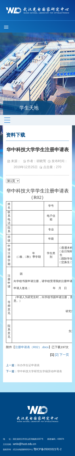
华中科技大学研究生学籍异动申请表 (39, 371)
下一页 (64, 354)
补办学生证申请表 (28, 365)
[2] (57, 354)
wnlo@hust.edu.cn (24, 444)
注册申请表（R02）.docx (32, 347)
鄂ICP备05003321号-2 (48, 449)
